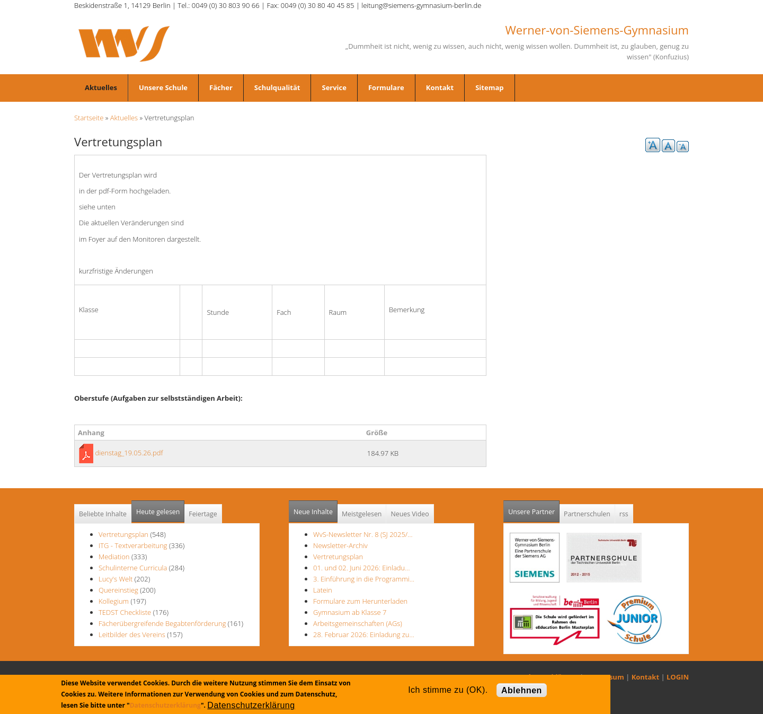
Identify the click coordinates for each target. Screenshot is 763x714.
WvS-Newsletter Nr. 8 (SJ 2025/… (363, 534)
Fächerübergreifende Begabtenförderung (162, 623)
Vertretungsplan (123, 534)
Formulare (386, 87)
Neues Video (410, 513)
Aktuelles (101, 87)
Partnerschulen (587, 513)
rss (623, 513)
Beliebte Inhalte (103, 513)
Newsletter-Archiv (340, 545)
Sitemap (489, 87)
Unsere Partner (534, 508)
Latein (322, 590)
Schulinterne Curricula (133, 567)
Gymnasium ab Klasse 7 (349, 612)
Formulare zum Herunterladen (360, 601)
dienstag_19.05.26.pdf (129, 452)
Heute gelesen (158, 511)
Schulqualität (277, 87)
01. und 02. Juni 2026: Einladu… (361, 567)
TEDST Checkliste (125, 612)
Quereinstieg (118, 590)
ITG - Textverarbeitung (133, 545)
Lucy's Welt (115, 579)
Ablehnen (521, 690)
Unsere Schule (163, 87)
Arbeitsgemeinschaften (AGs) (357, 623)
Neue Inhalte (313, 511)
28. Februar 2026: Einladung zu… (363, 634)
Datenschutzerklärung (165, 705)
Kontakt (440, 87)
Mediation (114, 556)
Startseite (88, 117)
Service (334, 87)
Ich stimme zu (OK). (447, 689)
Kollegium (114, 601)
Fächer (221, 87)
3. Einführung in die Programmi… (363, 579)
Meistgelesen (362, 513)
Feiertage (203, 513)
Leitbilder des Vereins (133, 634)
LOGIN (678, 677)
